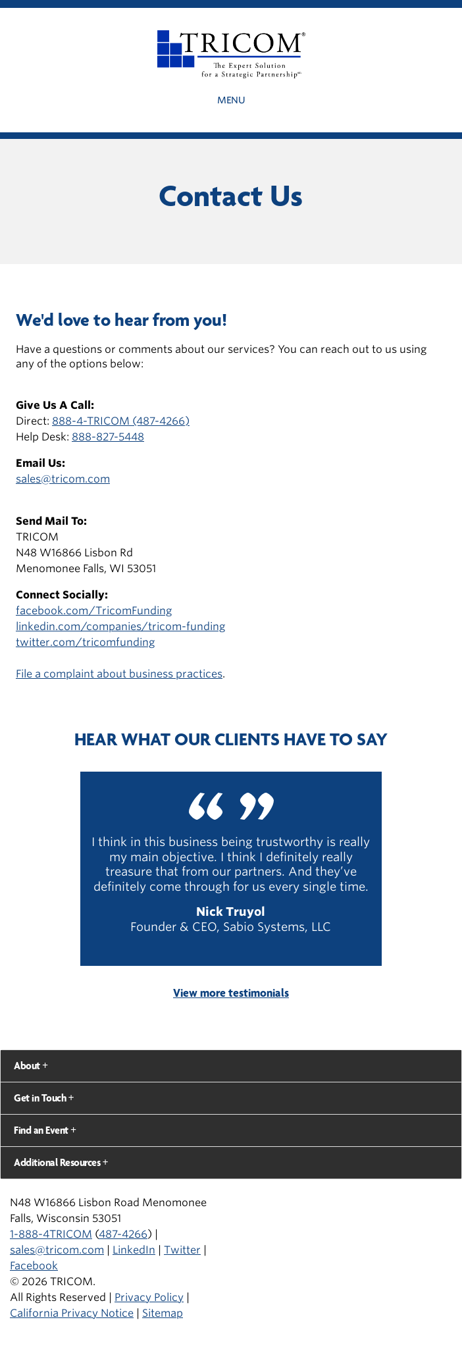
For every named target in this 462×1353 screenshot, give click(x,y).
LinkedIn (134, 1250)
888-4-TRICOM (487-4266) (121, 421)
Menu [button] (231, 100)
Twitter (182, 1250)
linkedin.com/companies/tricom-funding (120, 626)
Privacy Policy (149, 1297)
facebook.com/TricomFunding (94, 610)
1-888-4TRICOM (51, 1234)
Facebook (34, 1266)
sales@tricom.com (63, 479)
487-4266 (123, 1234)
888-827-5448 (108, 437)
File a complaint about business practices (119, 674)
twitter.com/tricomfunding (85, 642)
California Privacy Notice (72, 1313)
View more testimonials (231, 992)
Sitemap (162, 1313)
